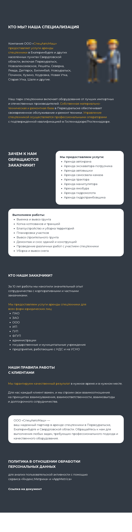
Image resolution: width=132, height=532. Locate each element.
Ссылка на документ (25, 489)
